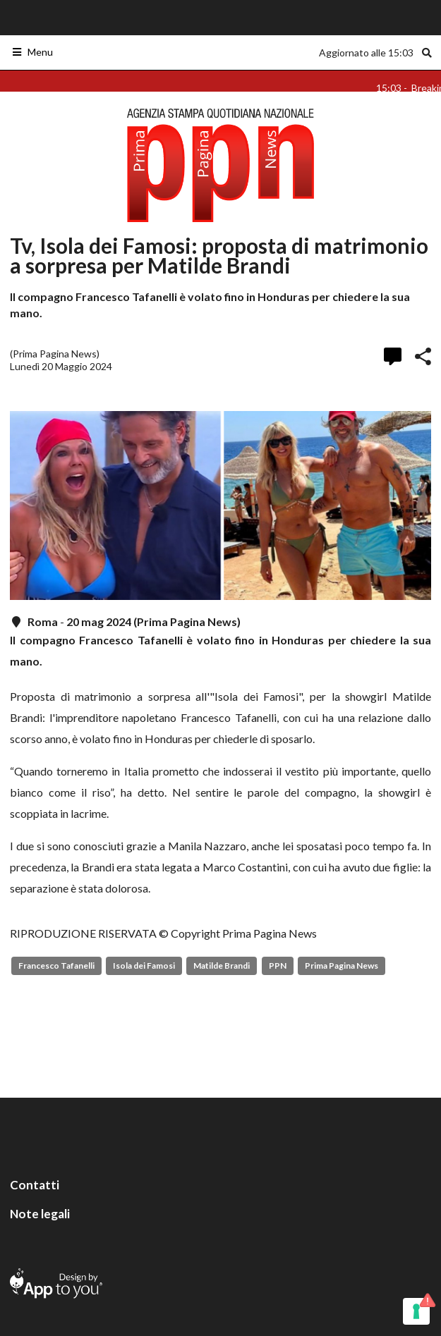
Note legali (40, 1213)
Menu (32, 52)
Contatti (34, 1184)
